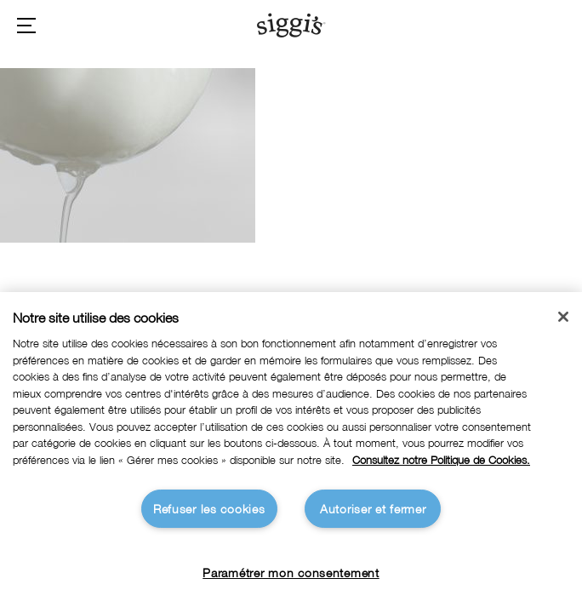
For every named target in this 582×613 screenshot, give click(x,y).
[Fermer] (563, 316)
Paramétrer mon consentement (291, 572)
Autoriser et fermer (373, 508)
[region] (291, 452)
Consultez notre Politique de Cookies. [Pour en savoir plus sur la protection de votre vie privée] (441, 460)
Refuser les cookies (209, 508)
